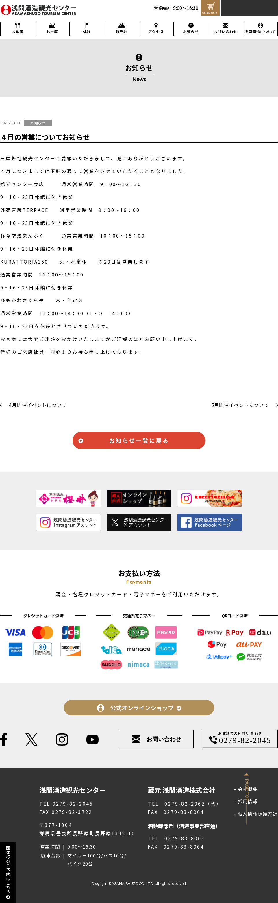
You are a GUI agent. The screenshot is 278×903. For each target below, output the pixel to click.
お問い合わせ (226, 31)
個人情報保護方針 (258, 813)
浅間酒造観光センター (30, 15)
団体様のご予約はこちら (8, 873)
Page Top (246, 790)
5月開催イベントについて (240, 404)
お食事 (17, 31)
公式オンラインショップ (142, 707)
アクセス (156, 31)
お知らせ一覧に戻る (139, 440)
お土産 (52, 31)
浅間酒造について (260, 31)
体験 (87, 31)
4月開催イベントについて (38, 404)
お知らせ (191, 31)
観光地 (121, 31)
